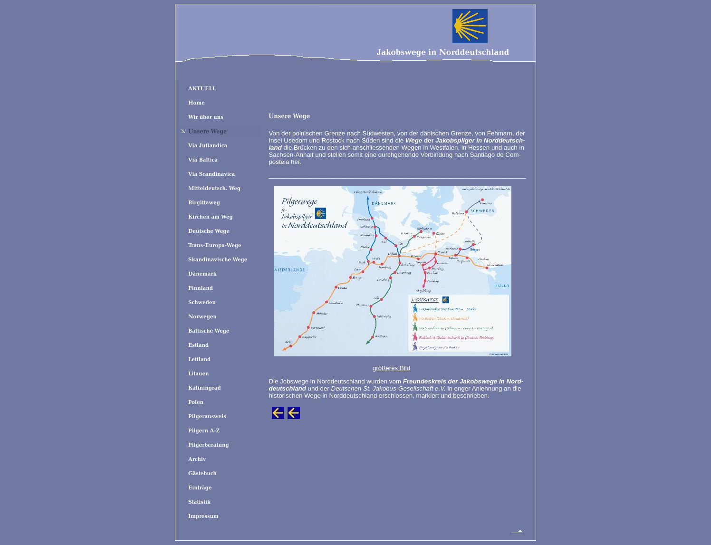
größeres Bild (391, 368)
